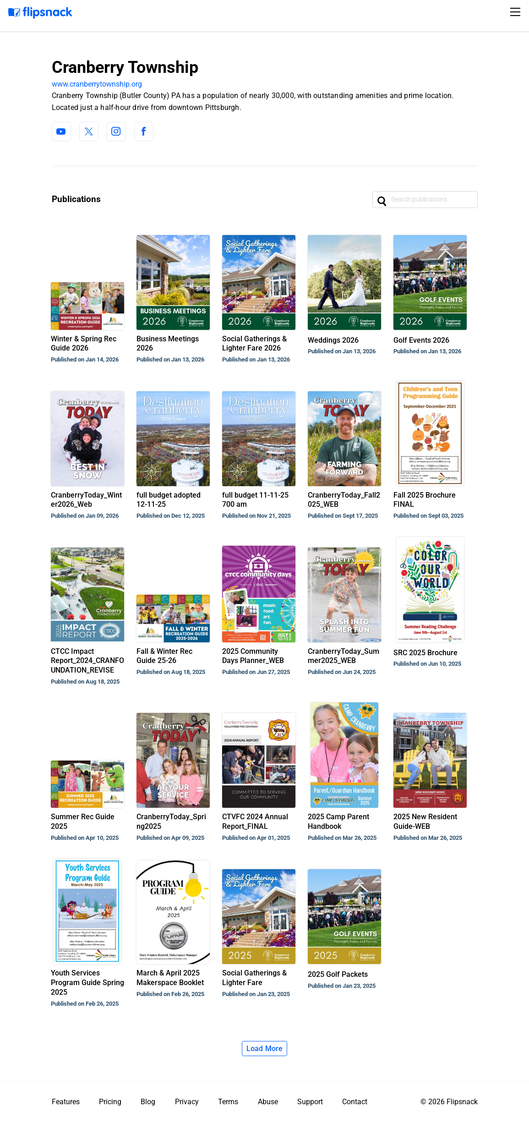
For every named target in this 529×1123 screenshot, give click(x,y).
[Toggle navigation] (516, 12)
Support (310, 1101)
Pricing (110, 1101)
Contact (354, 1101)
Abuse (268, 1101)
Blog (148, 1101)
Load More (264, 1048)
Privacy (187, 1101)
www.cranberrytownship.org (97, 84)
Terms (228, 1101)
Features (66, 1101)
